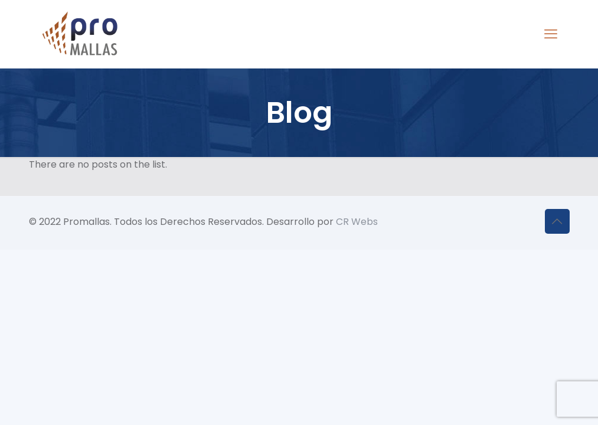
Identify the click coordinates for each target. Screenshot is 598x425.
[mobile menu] (551, 34)
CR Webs (357, 221)
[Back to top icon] (557, 221)
